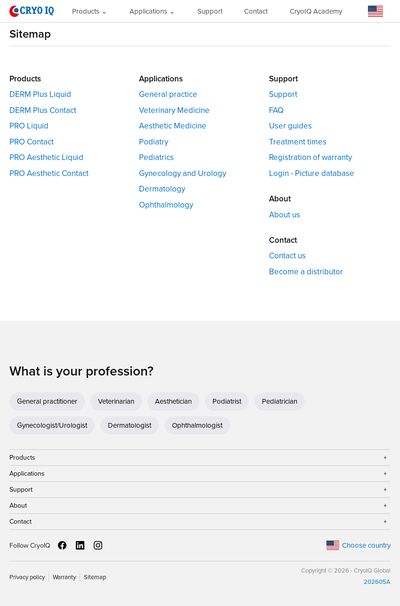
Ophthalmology (166, 205)
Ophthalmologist (197, 425)
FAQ (276, 110)
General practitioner (47, 401)
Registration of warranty (310, 157)
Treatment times (298, 142)
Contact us (287, 256)
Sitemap (95, 577)
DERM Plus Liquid (40, 94)
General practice (168, 94)
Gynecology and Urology (182, 173)
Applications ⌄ (152, 11)
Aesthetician (173, 401)
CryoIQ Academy (316, 11)
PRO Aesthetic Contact (49, 173)
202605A (377, 581)
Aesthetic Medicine (172, 126)
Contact (256, 11)
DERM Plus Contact (42, 110)
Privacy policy (27, 577)
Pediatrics (156, 157)
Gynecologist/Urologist (52, 425)
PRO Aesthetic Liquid (46, 157)
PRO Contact (31, 142)
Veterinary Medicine (174, 110)
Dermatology (162, 189)
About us (284, 215)
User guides (290, 126)
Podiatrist (226, 401)
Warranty (64, 577)
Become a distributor (306, 272)
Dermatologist (129, 425)
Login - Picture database (311, 173)
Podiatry (153, 142)
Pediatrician (279, 401)
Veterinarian (116, 401)
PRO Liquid (29, 126)
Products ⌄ (89, 11)
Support (209, 11)
